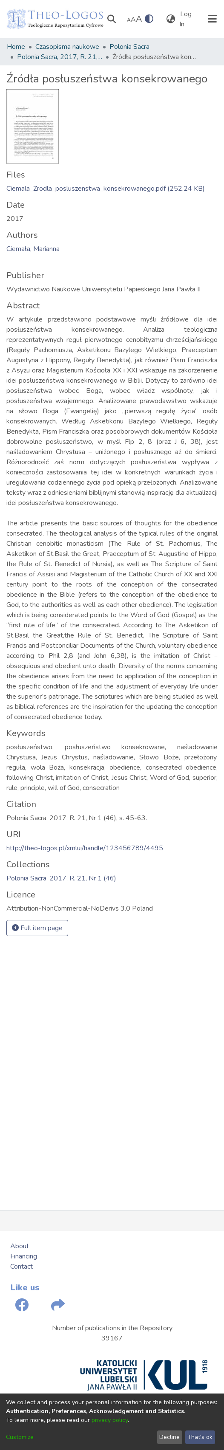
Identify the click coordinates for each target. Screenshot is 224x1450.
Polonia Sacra (129, 46)
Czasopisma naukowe (67, 46)
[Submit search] (111, 19)
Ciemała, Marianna (33, 249)
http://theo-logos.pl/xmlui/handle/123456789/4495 (84, 848)
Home (16, 46)
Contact (21, 1266)
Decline (169, 1437)
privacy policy (110, 1420)
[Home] (55, 19)
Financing (23, 1256)
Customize (20, 1437)
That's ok (200, 1437)
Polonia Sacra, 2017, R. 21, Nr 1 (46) (59, 57)
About (19, 1246)
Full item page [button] (37, 928)
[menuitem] (170, 19)
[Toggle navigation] (212, 19)
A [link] (129, 20)
